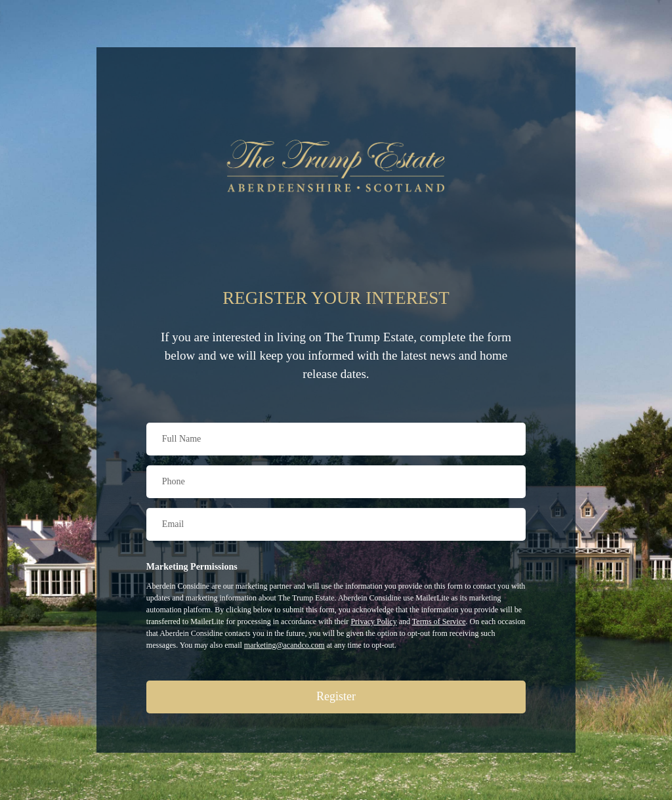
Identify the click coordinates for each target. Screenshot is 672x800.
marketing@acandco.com (284, 645)
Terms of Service (439, 621)
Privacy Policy (373, 621)
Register (336, 696)
